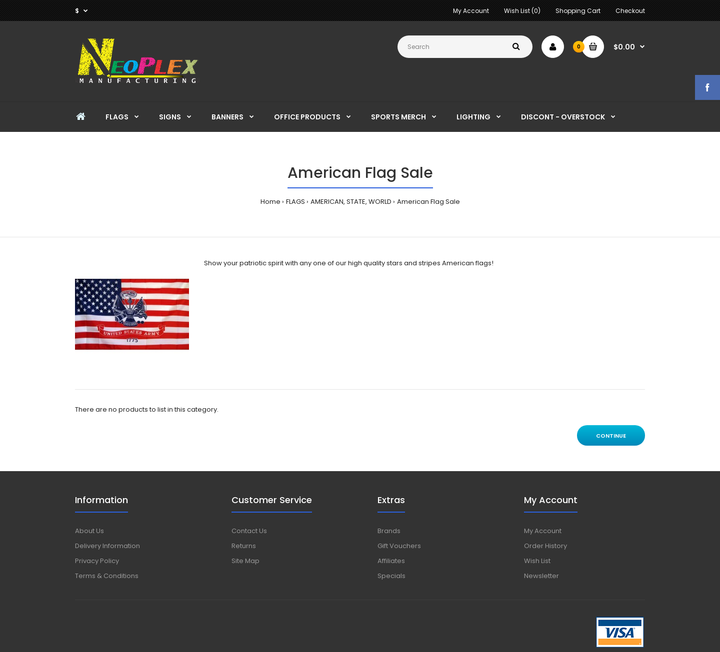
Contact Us (249, 531)
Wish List (537, 561)
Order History (545, 546)
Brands (389, 531)
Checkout (630, 10)
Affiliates (391, 561)
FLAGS (295, 201)
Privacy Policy (97, 561)
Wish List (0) (522, 10)
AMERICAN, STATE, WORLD (351, 201)
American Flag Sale (428, 201)
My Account (471, 10)
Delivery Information (107, 546)
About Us (89, 531)
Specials (392, 576)
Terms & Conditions (106, 576)
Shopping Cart (578, 10)
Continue (611, 436)
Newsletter (541, 576)
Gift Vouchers (399, 546)
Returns (244, 546)
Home (270, 201)
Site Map (246, 561)
